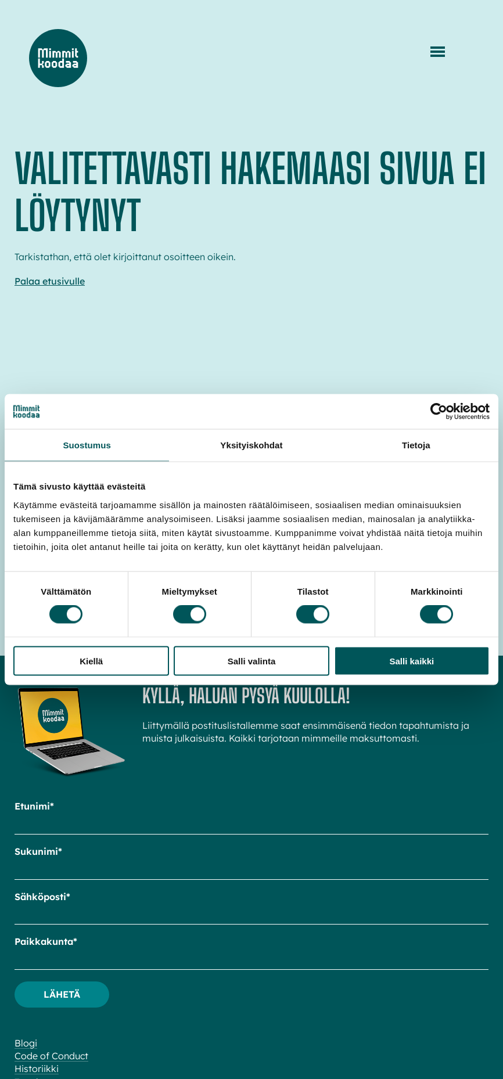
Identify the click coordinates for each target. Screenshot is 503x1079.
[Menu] (437, 51)
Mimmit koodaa (58, 58)
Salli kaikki (411, 661)
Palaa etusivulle (50, 281)
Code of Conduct (51, 1056)
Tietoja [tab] (416, 445)
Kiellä (91, 661)
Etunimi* (34, 806)
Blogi (26, 1043)
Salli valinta (252, 661)
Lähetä (62, 994)
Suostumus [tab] (87, 445)
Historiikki (37, 1068)
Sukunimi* (38, 851)
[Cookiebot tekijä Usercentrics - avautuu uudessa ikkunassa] (439, 411)
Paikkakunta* (46, 941)
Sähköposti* (42, 896)
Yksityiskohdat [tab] (251, 445)
